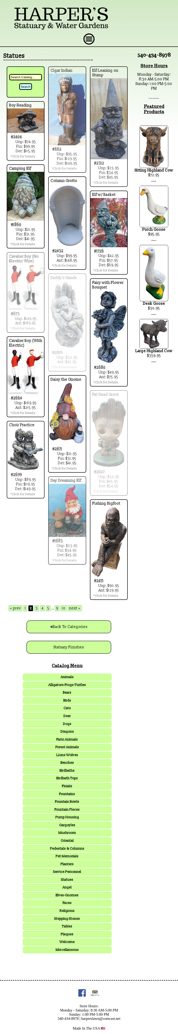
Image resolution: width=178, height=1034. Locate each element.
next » (74, 608)
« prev (15, 608)
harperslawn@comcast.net (100, 1019)
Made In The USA (89, 1028)
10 (63, 608)
